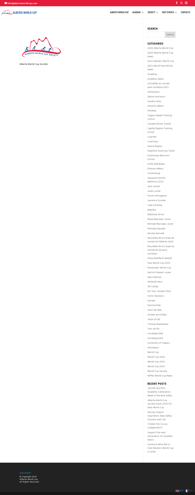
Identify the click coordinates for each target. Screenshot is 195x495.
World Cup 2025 (156, 366)
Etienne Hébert (155, 168)
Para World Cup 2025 (158, 263)
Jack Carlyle (153, 186)
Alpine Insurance (156, 96)
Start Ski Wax (154, 310)
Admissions (153, 92)
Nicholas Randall (156, 228)
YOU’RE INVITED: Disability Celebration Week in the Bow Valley (159, 392)
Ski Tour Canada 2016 (159, 291)
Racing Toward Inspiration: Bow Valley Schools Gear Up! (159, 416)
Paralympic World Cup (159, 267)
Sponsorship (154, 305)
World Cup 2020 (156, 357)
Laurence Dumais (156, 200)
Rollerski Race (154, 281)
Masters (151, 210)
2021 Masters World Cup (160, 61)
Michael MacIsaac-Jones (160, 224)
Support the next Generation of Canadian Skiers (160, 436)
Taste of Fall (153, 319)
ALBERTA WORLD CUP (119, 12)
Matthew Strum (155, 214)
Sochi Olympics (155, 296)
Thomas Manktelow (157, 324)
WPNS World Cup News (159, 375)
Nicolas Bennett (155, 233)
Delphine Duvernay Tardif (160, 151)
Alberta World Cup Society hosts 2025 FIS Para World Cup (159, 404)
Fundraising (153, 173)
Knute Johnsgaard (157, 195)
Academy (136, 12)
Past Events (168, 12)
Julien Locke (153, 191)
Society (151, 12)
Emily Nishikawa (156, 164)
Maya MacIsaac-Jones (159, 219)
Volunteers (153, 347)
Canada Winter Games (159, 124)
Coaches (151, 136)
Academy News (155, 79)
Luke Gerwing (154, 205)
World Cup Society (157, 371)
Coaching (152, 141)
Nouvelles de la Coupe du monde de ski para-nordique (160, 250)
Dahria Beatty (154, 146)
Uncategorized (155, 333)
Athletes (151, 110)
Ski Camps (152, 286)
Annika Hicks (154, 101)
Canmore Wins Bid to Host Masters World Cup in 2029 (160, 448)
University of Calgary (158, 343)
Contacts (185, 12)
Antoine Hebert (155, 106)
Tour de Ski (153, 328)
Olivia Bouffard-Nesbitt (159, 258)
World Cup (153, 352)
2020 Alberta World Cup (160, 48)
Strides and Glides (157, 314)
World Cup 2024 (156, 361)
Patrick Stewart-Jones (159, 272)
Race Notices (154, 277)
